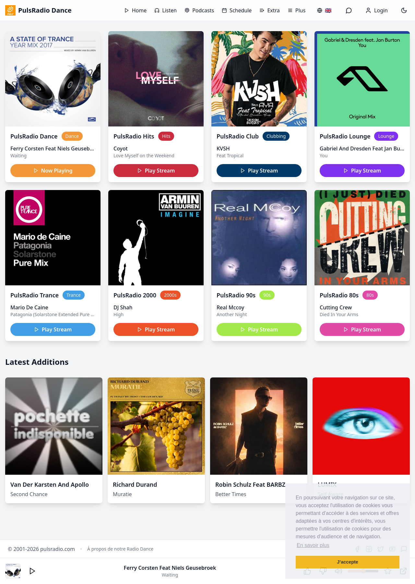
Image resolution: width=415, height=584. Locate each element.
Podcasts (199, 10)
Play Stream (156, 170)
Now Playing (53, 170)
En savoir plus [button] (313, 545)
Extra (269, 10)
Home (135, 10)
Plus (296, 10)
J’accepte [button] (347, 562)
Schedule (237, 10)
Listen (165, 10)
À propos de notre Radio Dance (120, 549)
